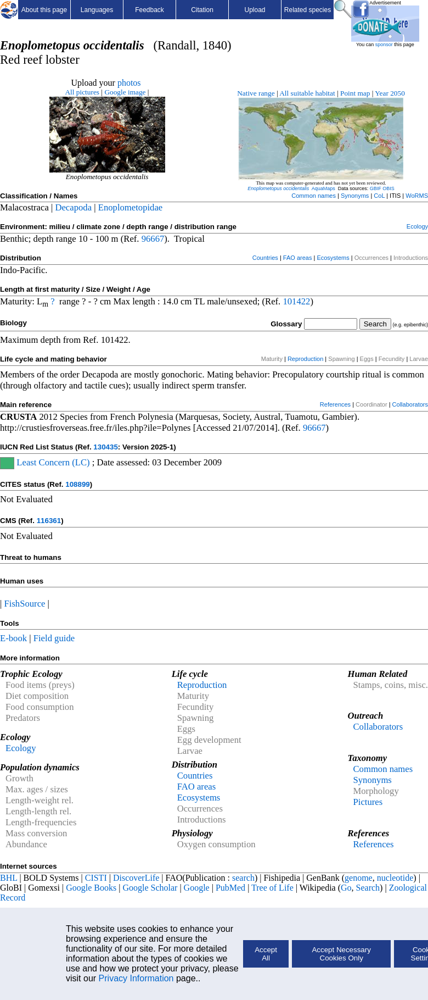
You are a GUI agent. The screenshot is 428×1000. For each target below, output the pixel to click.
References (335, 404)
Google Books (91, 887)
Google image (124, 92)
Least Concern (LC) (51, 462)
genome (359, 877)
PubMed (230, 887)
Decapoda (73, 207)
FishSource (25, 603)
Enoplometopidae (130, 207)
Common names (313, 195)
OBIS (388, 188)
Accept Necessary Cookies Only (341, 954)
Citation (202, 10)
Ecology (417, 226)
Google (197, 887)
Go (346, 887)
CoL (379, 195)
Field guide (54, 638)
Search (368, 887)
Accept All (266, 954)
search (243, 877)
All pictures (82, 92)
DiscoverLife (136, 877)
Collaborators (410, 404)
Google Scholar (149, 887)
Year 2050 (390, 93)
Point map (355, 93)
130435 (105, 447)
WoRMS (417, 195)
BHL (8, 877)
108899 (77, 484)
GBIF (375, 188)
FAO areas (297, 257)
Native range (255, 93)
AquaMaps (323, 188)
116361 (49, 520)
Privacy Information (136, 978)
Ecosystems (333, 257)
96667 (153, 239)
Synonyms (355, 195)
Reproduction (305, 358)
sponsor (384, 44)
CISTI (96, 877)
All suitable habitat (307, 93)
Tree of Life (272, 887)
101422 (296, 301)
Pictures (367, 802)
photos (129, 82)
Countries (265, 257)
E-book (13, 638)
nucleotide (395, 877)
